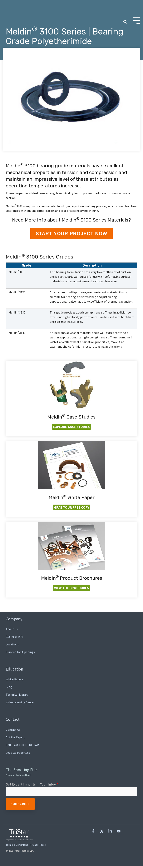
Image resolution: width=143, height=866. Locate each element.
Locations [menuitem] (12, 644)
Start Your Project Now (71, 233)
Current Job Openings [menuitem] (20, 652)
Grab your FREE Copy (71, 507)
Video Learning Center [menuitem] (20, 702)
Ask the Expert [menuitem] (15, 737)
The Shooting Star (21, 771)
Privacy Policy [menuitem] (38, 844)
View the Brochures (71, 588)
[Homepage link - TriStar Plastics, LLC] (19, 838)
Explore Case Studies (71, 426)
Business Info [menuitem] (14, 637)
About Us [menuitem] (12, 629)
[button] (93, 831)
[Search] (125, 11)
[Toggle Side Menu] (136, 9)
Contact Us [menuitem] (13, 729)
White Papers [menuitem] (14, 679)
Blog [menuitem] (9, 687)
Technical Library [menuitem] (17, 694)
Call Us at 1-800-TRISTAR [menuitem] (22, 745)
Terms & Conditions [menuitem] (17, 844)
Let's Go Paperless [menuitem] (18, 752)
